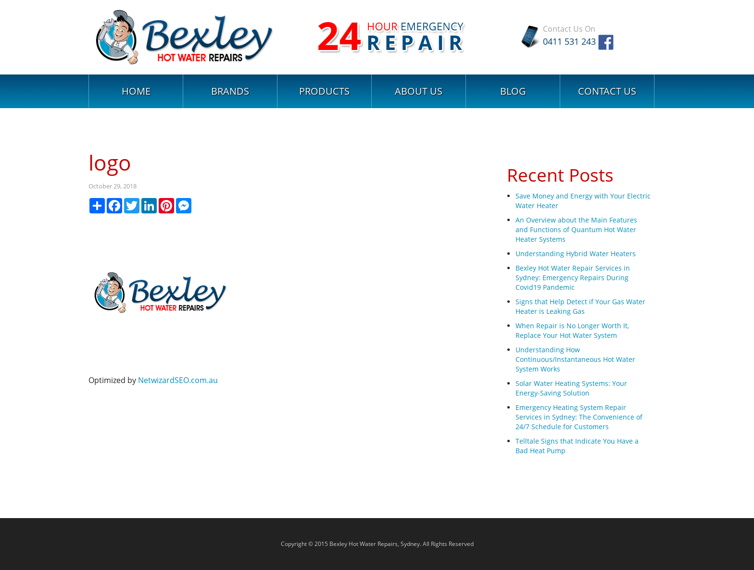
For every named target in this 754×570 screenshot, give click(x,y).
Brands (230, 91)
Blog (513, 91)
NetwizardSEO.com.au (178, 380)
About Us (418, 91)
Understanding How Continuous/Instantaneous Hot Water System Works (575, 359)
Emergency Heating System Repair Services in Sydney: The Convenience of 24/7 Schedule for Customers (578, 417)
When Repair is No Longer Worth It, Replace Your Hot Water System (572, 330)
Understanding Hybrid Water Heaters (575, 253)
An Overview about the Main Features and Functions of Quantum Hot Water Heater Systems (576, 229)
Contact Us (607, 91)
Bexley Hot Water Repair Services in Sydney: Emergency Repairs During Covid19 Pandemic (572, 277)
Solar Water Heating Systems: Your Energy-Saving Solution (571, 388)
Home (136, 91)
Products (324, 91)
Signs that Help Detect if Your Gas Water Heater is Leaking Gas (580, 306)
